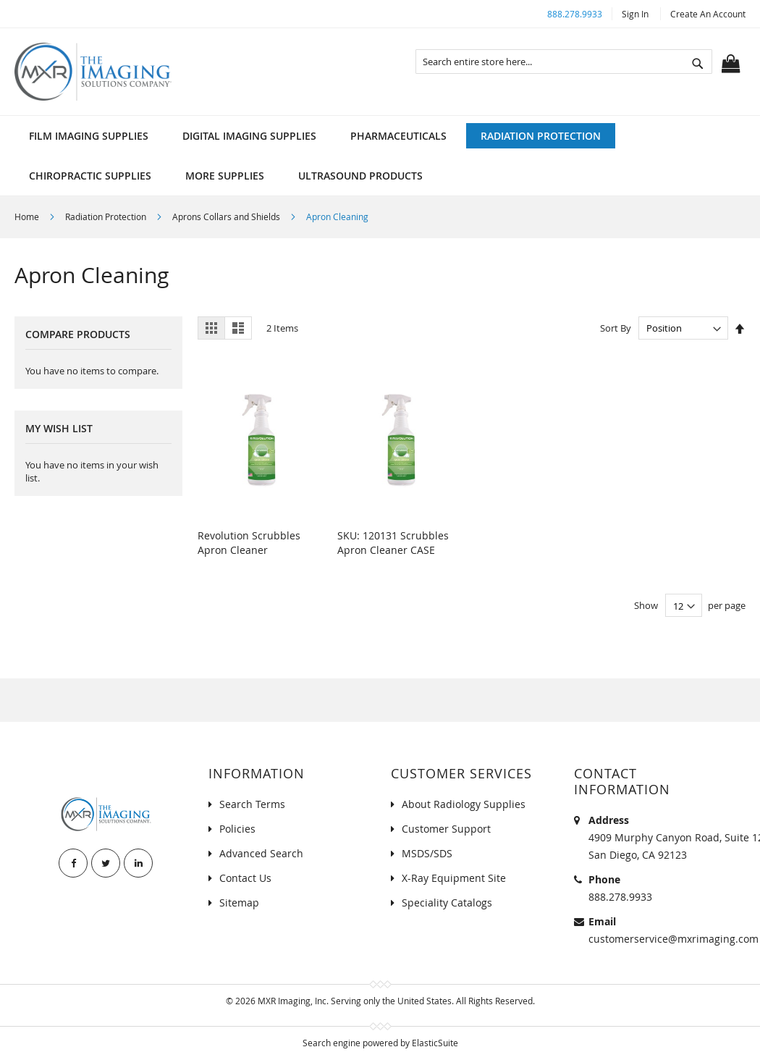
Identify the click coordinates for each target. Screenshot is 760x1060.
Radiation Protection (106, 216)
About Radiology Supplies (463, 804)
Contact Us (245, 878)
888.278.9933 (574, 14)
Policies (237, 829)
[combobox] (563, 61)
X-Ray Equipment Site (454, 878)
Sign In (635, 14)
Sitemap (239, 902)
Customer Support (446, 829)
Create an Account (708, 14)
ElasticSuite (435, 1042)
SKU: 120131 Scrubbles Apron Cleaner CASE (393, 543)
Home (27, 216)
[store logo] (93, 72)
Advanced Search (261, 853)
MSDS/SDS (427, 853)
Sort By (615, 328)
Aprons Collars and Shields (227, 216)
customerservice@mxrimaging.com (673, 939)
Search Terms (252, 804)
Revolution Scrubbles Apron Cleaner (249, 543)
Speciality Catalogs (447, 902)
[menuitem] (88, 135)
